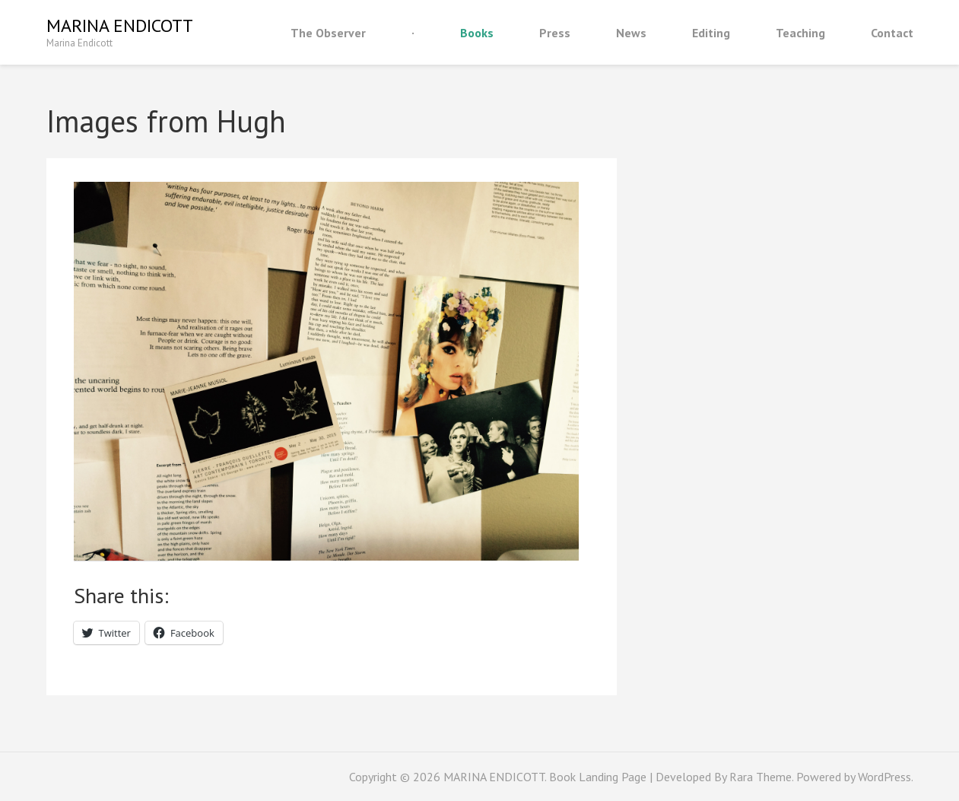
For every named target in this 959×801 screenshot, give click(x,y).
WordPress (884, 776)
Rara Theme (760, 776)
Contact (892, 32)
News (631, 32)
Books (477, 32)
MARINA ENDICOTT (119, 25)
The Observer (328, 32)
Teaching (800, 32)
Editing (711, 32)
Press (554, 32)
